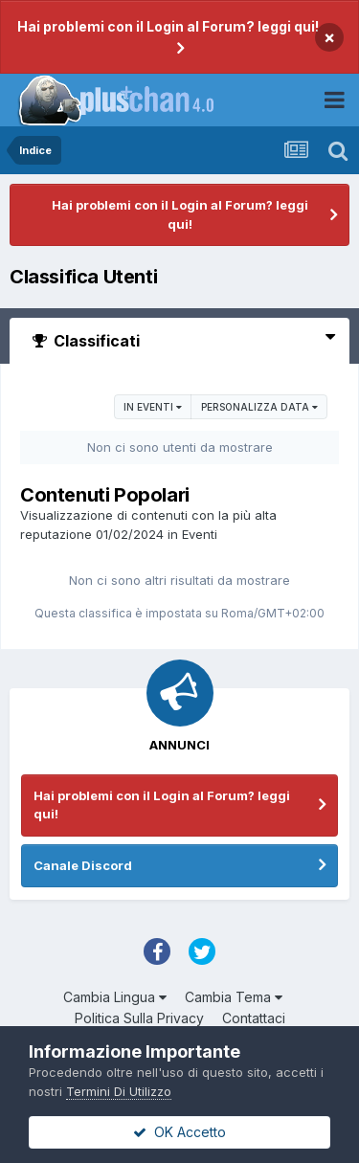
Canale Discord (83, 865)
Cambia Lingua (115, 997)
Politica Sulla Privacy (139, 1018)
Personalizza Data (259, 407)
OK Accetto (179, 1132)
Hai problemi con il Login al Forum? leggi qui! (168, 26)
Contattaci (253, 1018)
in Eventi (152, 407)
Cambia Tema (233, 997)
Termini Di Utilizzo (118, 1091)
